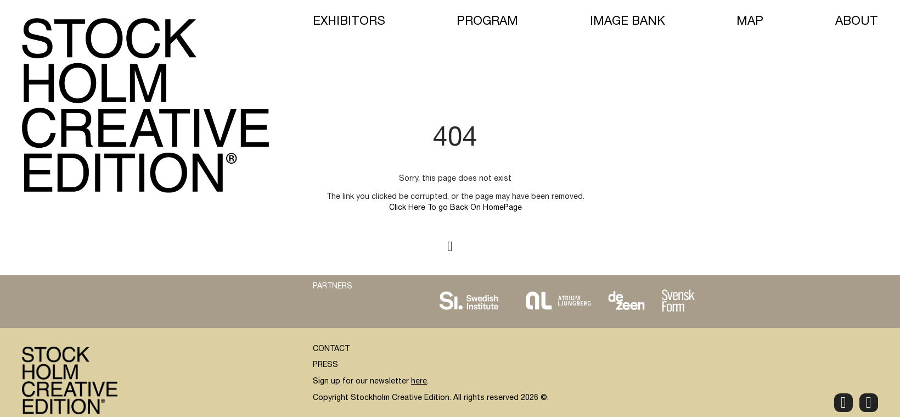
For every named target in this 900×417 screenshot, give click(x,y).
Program (487, 22)
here (419, 382)
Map (749, 22)
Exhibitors (349, 22)
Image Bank (627, 22)
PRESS (325, 365)
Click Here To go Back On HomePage (455, 208)
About (856, 22)
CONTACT (331, 349)
